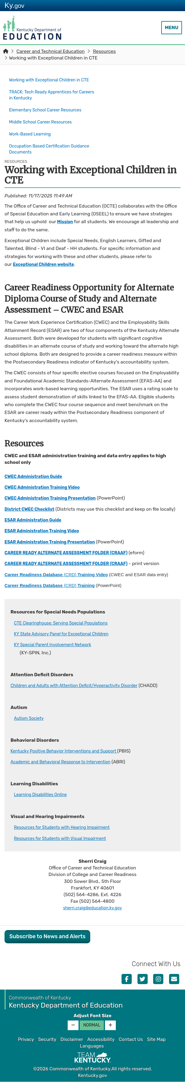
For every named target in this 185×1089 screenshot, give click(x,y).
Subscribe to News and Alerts (47, 943)
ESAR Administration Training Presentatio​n (55, 549)
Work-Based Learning (32, 135)
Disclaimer (71, 1046)
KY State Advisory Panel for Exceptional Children (66, 641)
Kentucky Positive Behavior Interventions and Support (69, 758)
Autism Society (30, 725)
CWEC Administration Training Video (46, 486)
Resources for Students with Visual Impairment (65, 845)
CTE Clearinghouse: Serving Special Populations (66, 630)
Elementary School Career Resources (49, 114)
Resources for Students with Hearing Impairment (67, 834)
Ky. (14, 5)
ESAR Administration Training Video (46, 538)
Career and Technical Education (51, 51)
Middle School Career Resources (44, 124)
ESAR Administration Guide (36, 527)
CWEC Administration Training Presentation (55, 497)
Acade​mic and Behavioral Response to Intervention (66, 769)
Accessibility (101, 1046)
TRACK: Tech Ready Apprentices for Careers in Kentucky (47, 100)
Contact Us (131, 1046)
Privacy (26, 1046)
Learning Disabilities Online (43, 802)
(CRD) (56, 581)
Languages (92, 1053)
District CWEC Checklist (32, 508)
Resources (104, 51)
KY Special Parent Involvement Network (56, 652)
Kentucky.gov (92, 1082)
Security (47, 1046)
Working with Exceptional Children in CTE (51, 83)
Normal (91, 1032)
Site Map (156, 1046)
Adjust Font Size (92, 1022)
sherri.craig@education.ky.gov (92, 915)
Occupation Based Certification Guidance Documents (42, 149)
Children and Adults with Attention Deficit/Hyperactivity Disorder (81, 692)
